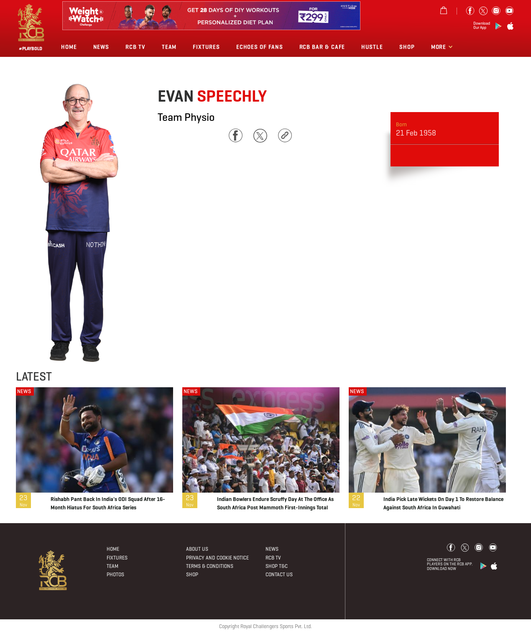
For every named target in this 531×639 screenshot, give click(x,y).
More (439, 47)
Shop (407, 47)
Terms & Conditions (209, 566)
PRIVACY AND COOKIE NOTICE (217, 558)
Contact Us (279, 574)
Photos (115, 574)
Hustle (372, 47)
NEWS (24, 391)
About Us (197, 549)
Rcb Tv (135, 47)
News (101, 47)
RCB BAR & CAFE (322, 47)
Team (169, 47)
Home (69, 47)
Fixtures (206, 47)
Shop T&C (277, 566)
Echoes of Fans (259, 47)
